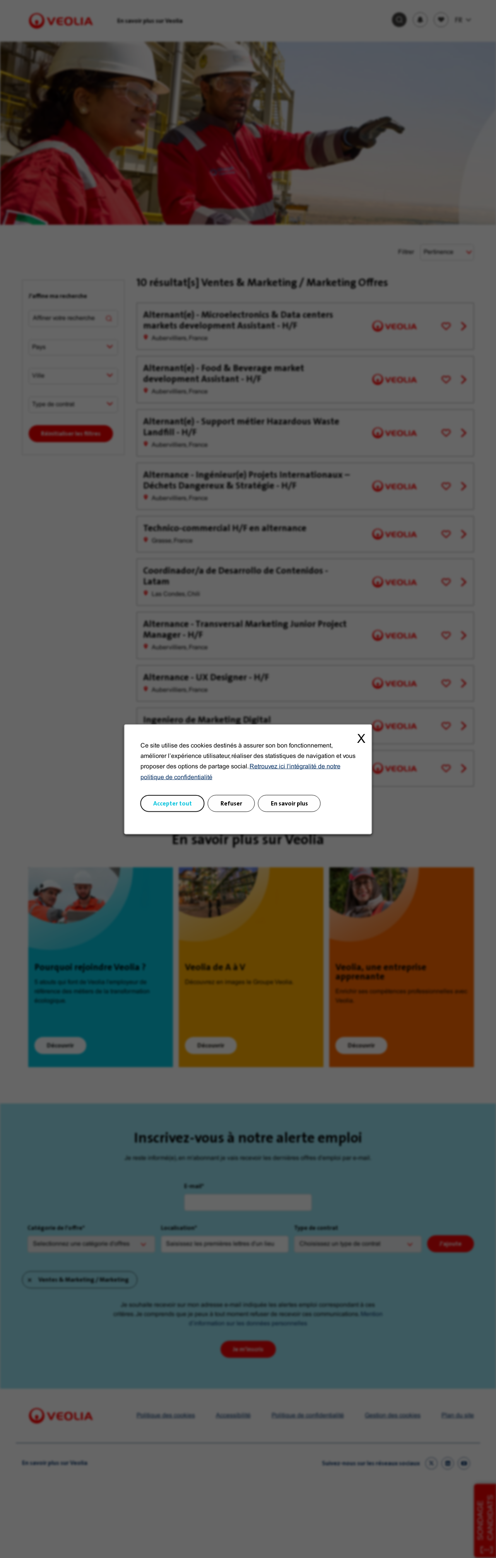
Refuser (231, 803)
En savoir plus (289, 803)
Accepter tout (172, 803)
